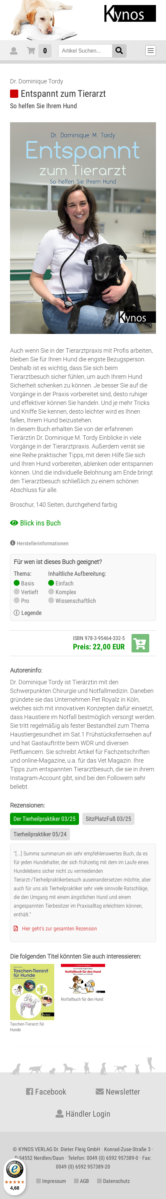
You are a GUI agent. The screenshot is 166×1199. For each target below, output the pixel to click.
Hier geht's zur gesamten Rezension (59, 928)
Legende (31, 612)
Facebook (46, 1091)
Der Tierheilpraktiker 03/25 (44, 818)
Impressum (51, 1181)
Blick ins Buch (40, 523)
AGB (81, 1181)
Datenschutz (113, 1181)
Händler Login (83, 1114)
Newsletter (118, 1091)
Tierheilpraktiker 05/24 (40, 834)
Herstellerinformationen (43, 543)
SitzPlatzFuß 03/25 (108, 818)
